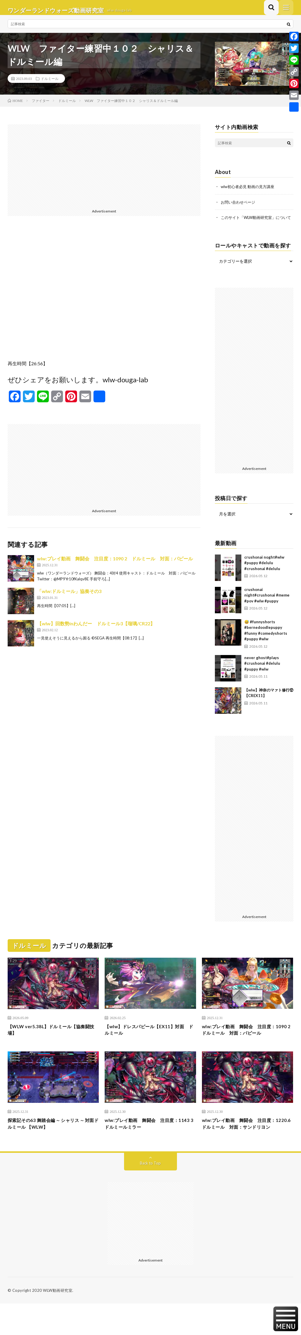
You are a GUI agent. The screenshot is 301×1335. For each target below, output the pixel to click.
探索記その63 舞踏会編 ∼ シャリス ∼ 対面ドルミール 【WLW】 (52, 1146)
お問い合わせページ (239, 207)
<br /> (104, 298)
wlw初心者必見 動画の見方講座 (249, 192)
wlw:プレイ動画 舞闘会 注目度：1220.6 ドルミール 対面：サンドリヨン (246, 1150)
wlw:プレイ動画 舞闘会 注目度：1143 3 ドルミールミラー (148, 1146)
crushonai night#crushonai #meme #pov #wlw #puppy (267, 606)
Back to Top (150, 1194)
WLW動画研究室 (57, 1321)
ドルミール (49, 84)
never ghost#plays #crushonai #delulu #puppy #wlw (262, 674)
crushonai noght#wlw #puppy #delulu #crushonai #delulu (264, 574)
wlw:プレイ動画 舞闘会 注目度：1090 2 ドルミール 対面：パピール (115, 564)
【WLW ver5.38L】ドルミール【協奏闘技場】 (53, 1042)
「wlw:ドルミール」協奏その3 (69, 596)
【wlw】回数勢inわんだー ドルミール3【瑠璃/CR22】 (96, 629)
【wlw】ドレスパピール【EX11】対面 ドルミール (149, 1042)
